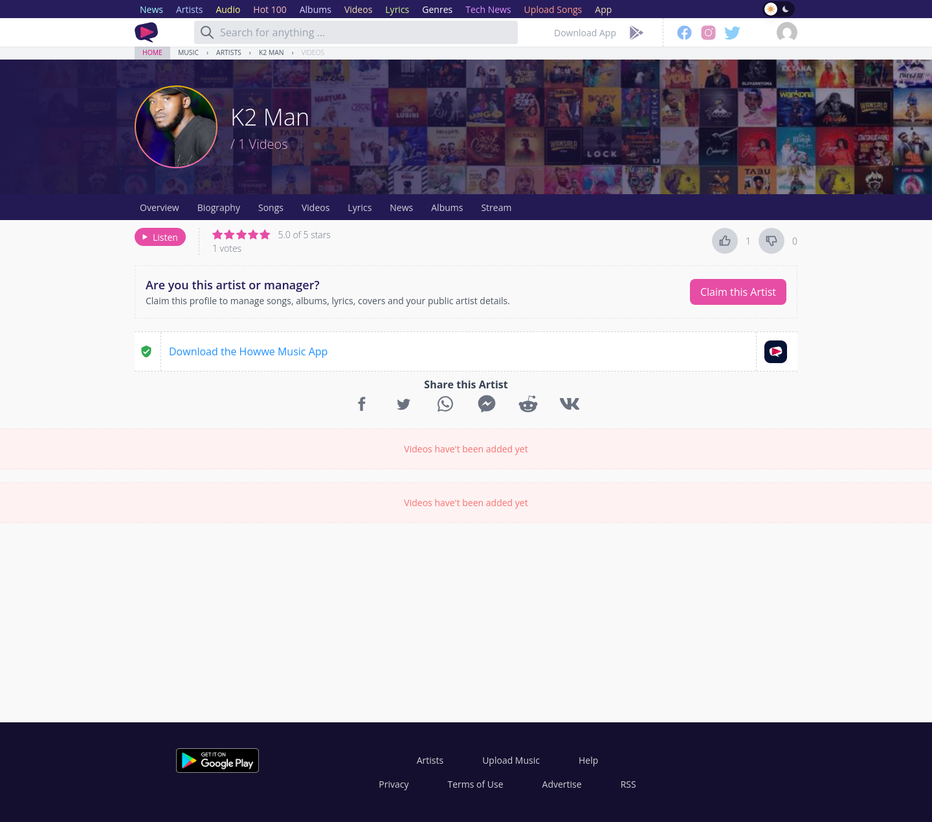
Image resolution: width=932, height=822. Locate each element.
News (401, 207)
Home (152, 52)
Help (588, 760)
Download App (585, 33)
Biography (218, 207)
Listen (159, 237)
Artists (228, 52)
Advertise (562, 784)
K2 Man (271, 52)
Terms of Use (476, 784)
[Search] (207, 32)
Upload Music (511, 760)
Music (188, 52)
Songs (270, 207)
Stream (496, 207)
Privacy (393, 784)
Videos (313, 52)
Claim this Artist (738, 292)
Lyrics (360, 207)
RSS (628, 784)
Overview (159, 207)
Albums (447, 207)
